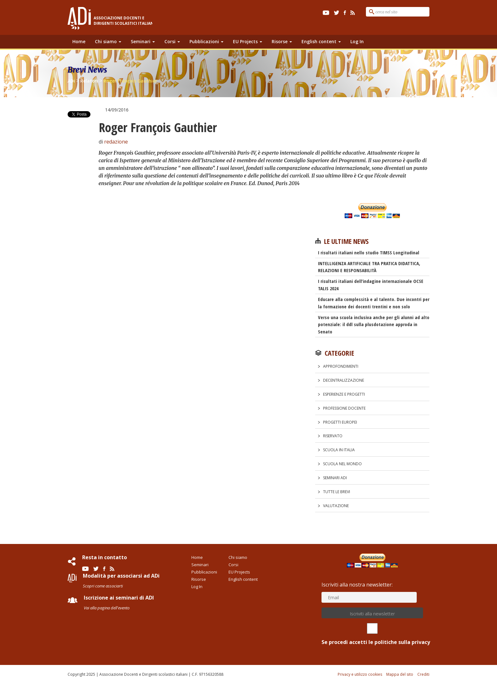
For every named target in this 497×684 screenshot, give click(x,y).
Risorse (282, 41)
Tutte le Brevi (336, 491)
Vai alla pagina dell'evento (106, 608)
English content (321, 41)
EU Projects (247, 41)
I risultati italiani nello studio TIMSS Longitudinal (368, 252)
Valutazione (336, 505)
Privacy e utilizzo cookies (360, 674)
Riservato (332, 436)
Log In (357, 41)
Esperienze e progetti (344, 394)
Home (78, 41)
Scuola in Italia (339, 450)
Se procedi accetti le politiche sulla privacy (372, 634)
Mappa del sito (399, 674)
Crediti (423, 674)
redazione (116, 141)
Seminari (143, 41)
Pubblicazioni (206, 41)
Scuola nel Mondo (342, 463)
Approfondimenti (340, 366)
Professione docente (344, 408)
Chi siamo (108, 41)
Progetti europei (340, 422)
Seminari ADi (335, 477)
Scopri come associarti (103, 586)
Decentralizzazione (343, 380)
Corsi (172, 41)
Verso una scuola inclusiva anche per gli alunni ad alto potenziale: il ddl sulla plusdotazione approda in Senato (373, 324)
